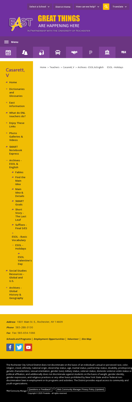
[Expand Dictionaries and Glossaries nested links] (7, 89)
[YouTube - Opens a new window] (28, 347)
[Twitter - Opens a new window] (19, 347)
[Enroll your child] (24, 52)
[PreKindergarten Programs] (124, 52)
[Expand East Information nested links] (7, 102)
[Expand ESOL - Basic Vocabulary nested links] (13, 233)
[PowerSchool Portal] (90, 52)
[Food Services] (41, 52)
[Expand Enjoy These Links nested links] (7, 123)
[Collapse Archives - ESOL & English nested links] (7, 160)
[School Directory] (107, 52)
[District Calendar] (8, 52)
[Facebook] (10, 347)
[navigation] (39, 6)
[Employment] (74, 52)
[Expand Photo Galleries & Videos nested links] (7, 133)
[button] (106, 6)
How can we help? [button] (86, 6)
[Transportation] (58, 52)
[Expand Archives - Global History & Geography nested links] (7, 287)
